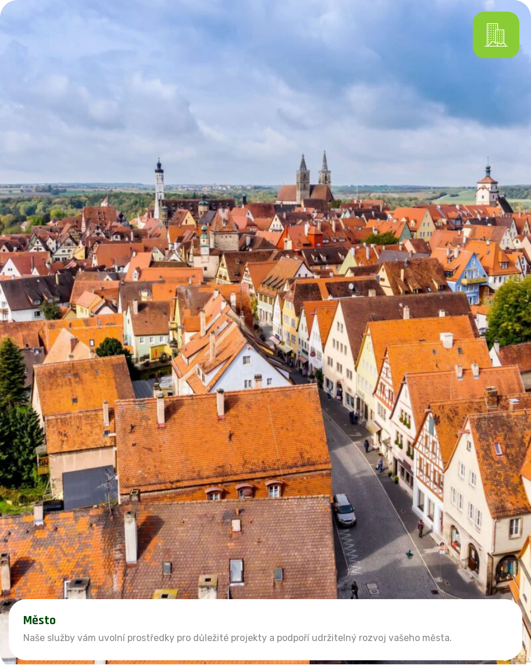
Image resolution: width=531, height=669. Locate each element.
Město (39, 621)
